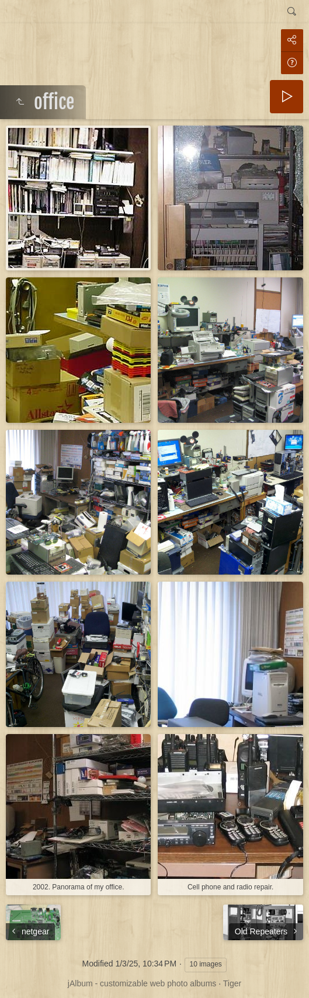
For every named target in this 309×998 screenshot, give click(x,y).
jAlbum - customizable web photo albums (142, 983)
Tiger (232, 983)
